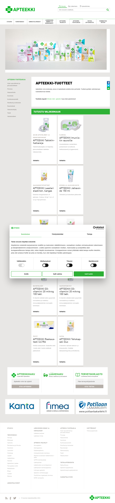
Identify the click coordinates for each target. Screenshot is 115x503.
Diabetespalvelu (39, 450)
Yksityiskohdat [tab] (57, 234)
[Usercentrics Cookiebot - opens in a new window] (94, 228)
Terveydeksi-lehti (12, 466)
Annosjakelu (37, 445)
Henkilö (9, 461)
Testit (9, 113)
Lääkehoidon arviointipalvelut (42, 465)
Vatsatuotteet (11, 116)
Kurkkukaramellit (12, 99)
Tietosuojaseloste (92, 431)
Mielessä (10, 440)
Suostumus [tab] (25, 234)
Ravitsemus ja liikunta (14, 445)
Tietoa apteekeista (90, 21)
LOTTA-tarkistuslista (40, 460)
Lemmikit (10, 450)
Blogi (9, 471)
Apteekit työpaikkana (66, 467)
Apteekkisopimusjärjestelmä (69, 470)
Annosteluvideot (35, 21)
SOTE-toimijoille (39, 478)
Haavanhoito (11, 92)
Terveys (9, 437)
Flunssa (9, 89)
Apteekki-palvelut (62, 21)
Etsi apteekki (25, 387)
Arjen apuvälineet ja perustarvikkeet (66, 431)
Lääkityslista (37, 462)
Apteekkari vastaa (12, 463)
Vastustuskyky (12, 109)
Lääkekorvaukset (39, 433)
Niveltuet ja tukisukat (14, 102)
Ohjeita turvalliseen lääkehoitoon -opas (44, 456)
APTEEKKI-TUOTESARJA (16, 80)
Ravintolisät (11, 106)
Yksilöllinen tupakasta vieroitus (43, 475)
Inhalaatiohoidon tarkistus (42, 453)
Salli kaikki (89, 274)
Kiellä (26, 274)
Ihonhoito (10, 96)
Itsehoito (10, 443)
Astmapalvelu (38, 448)
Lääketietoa (10, 458)
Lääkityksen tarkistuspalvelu (42, 467)
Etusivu (9, 21)
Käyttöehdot (91, 428)
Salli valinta (57, 274)
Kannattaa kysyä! (103, 21)
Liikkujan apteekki (39, 470)
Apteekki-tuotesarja (76, 21)
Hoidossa (10, 453)
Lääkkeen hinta (38, 436)
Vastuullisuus (64, 465)
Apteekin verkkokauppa (41, 473)
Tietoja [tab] (89, 234)
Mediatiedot (11, 468)
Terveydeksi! (19, 21)
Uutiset (9, 473)
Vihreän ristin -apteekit (54, 99)
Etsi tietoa (89, 387)
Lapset (9, 455)
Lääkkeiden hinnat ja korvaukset (49, 22)
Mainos (9, 476)
